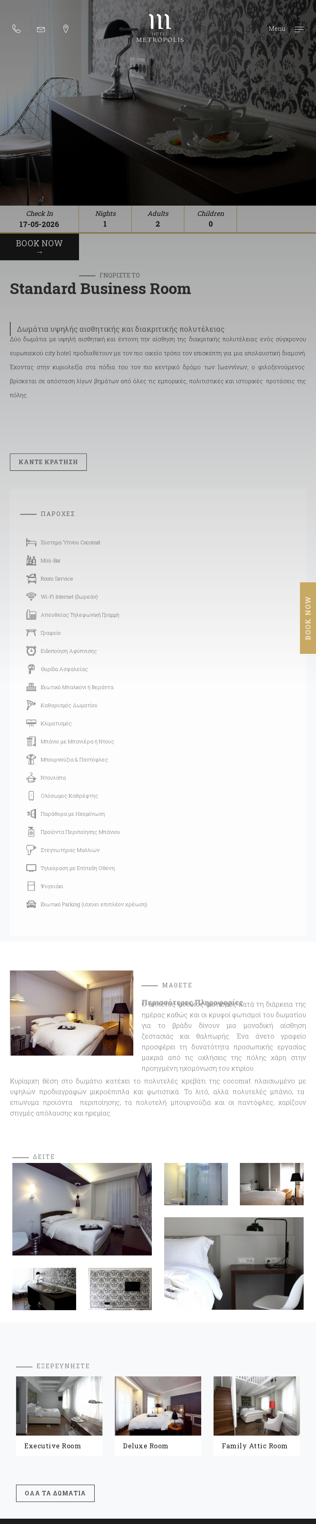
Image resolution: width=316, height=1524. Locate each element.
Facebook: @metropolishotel (260, 1437)
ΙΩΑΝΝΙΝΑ (206, 1389)
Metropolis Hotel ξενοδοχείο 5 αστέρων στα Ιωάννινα (160, 27)
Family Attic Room (255, 1264)
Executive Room (52, 1264)
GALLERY (79, 1389)
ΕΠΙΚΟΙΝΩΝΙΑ (211, 1402)
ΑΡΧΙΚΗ (78, 1362)
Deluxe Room (146, 1264)
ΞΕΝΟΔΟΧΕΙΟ (208, 1362)
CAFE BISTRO (209, 1375)
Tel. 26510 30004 (165, 1427)
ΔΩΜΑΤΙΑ (81, 1375)
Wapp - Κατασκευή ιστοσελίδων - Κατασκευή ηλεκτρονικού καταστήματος (293, 1503)
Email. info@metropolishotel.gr (263, 1427)
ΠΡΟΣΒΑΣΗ (83, 1402)
